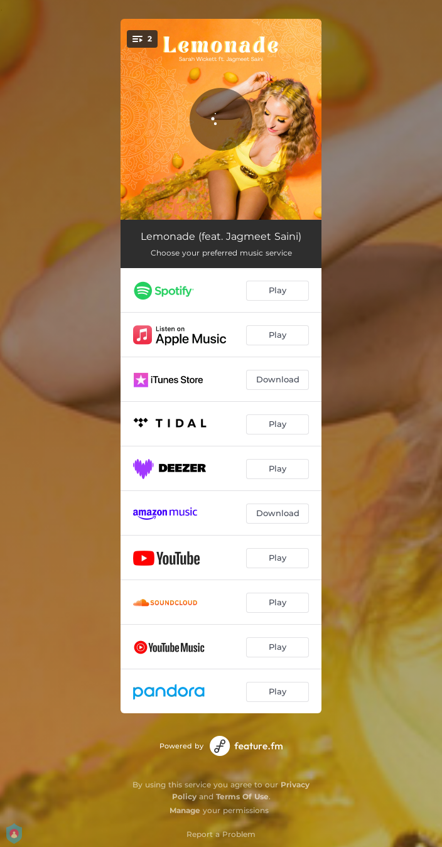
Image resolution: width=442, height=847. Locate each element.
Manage (185, 810)
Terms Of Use (242, 796)
